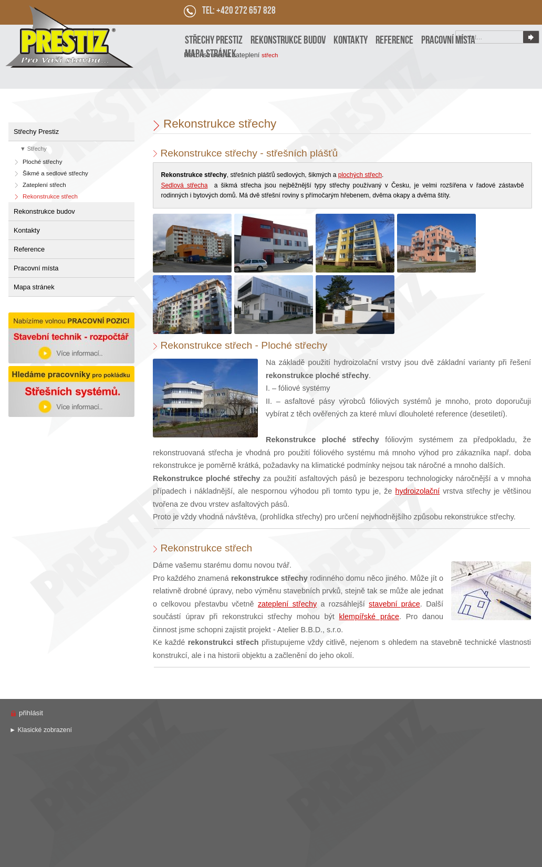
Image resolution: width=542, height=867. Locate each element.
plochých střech (360, 175)
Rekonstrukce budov (44, 211)
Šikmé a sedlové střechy (55, 173)
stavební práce (394, 604)
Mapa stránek (34, 287)
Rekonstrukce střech (50, 196)
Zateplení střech (44, 185)
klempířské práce (369, 616)
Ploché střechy (42, 162)
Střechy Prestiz (36, 131)
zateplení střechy (287, 604)
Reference (29, 249)
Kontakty (27, 230)
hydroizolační (417, 491)
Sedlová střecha (184, 185)
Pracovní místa (36, 268)
